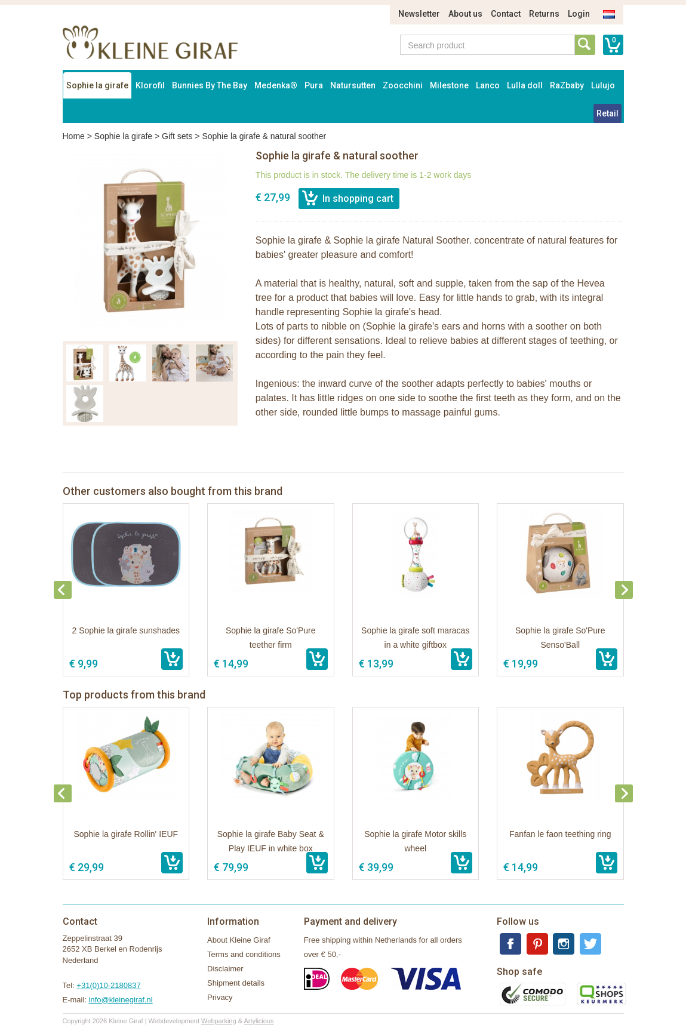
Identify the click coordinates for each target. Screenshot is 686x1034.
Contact (506, 14)
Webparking (218, 1020)
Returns (544, 14)
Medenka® (275, 85)
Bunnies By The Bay (209, 85)
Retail (607, 113)
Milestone (449, 85)
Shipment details (235, 982)
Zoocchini (403, 85)
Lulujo (603, 85)
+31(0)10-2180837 (108, 985)
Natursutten (353, 85)
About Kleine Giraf (238, 939)
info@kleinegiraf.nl (121, 999)
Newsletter (419, 14)
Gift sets (177, 136)
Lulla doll (525, 85)
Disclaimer (225, 968)
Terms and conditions (244, 954)
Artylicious (258, 1020)
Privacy (220, 997)
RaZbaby (567, 85)
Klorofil (150, 85)
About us (465, 14)
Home (74, 136)
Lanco (488, 85)
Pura (313, 85)
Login (579, 14)
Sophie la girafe (97, 85)
